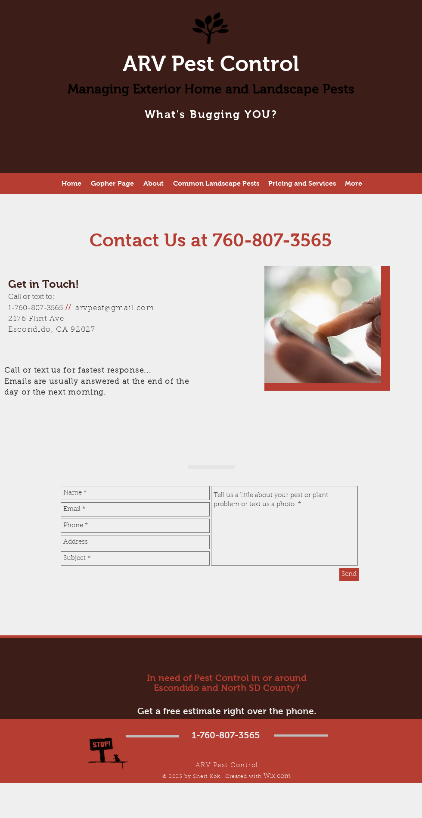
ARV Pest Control (211, 63)
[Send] (349, 574)
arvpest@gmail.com (115, 308)
